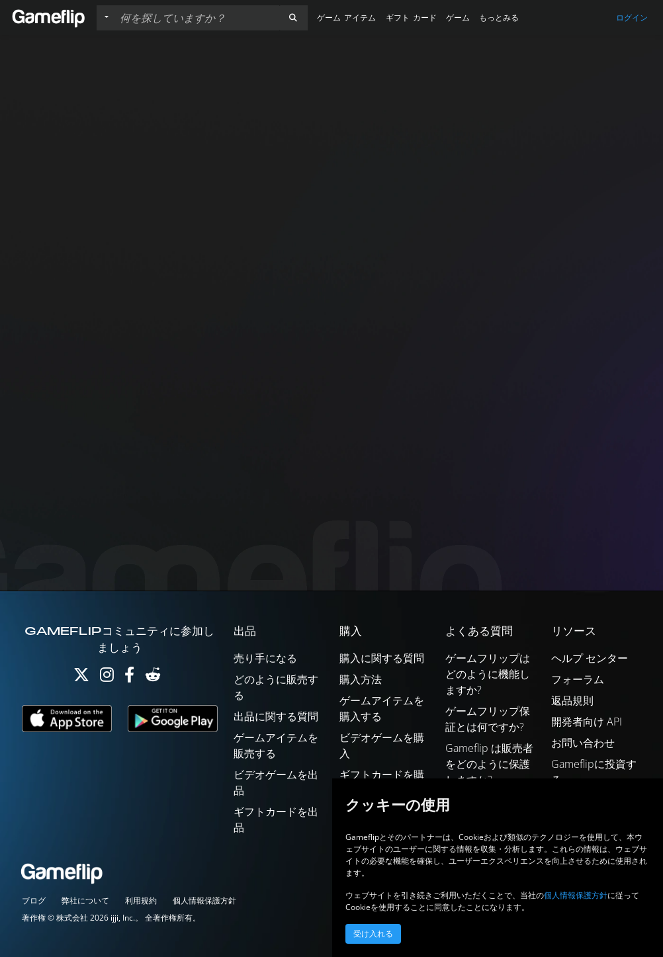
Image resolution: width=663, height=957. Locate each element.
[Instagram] (107, 677)
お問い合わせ (583, 742)
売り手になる (265, 658)
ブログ (34, 900)
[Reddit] (153, 677)
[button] (293, 17)
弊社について (85, 900)
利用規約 (141, 900)
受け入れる (373, 934)
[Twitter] (81, 677)
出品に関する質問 (276, 716)
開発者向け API (586, 721)
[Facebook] (129, 677)
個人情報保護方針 (204, 900)
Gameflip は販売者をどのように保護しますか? (489, 764)
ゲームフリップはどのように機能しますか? (487, 674)
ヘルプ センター (589, 658)
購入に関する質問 (381, 658)
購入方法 (360, 679)
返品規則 (572, 700)
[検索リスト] (196, 17)
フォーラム (577, 679)
